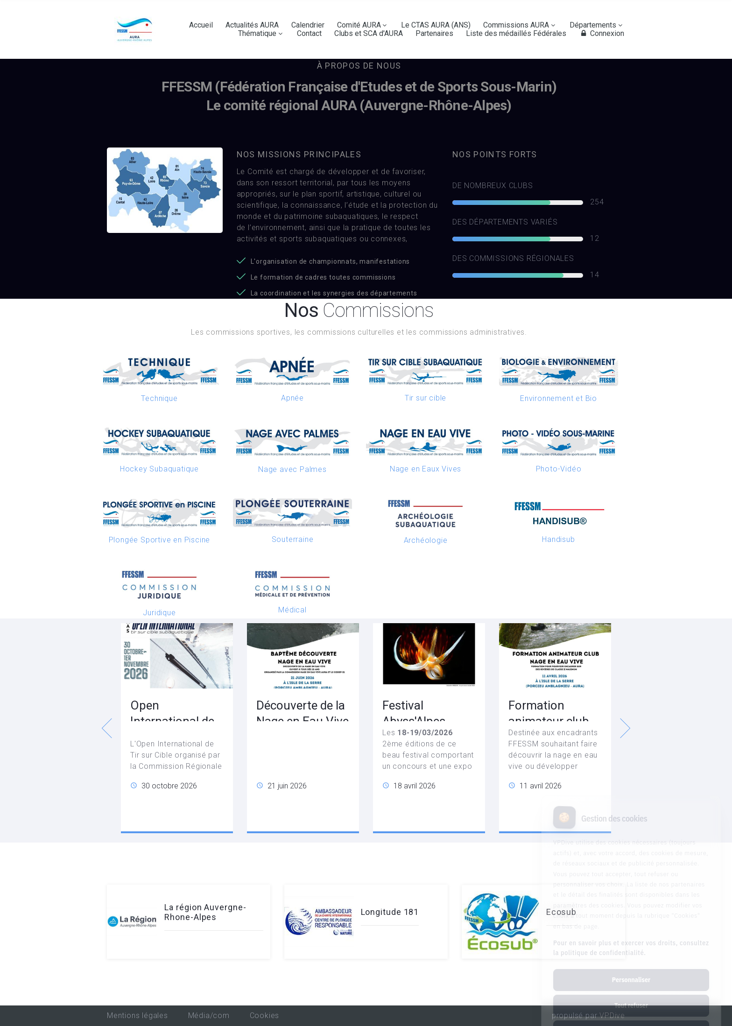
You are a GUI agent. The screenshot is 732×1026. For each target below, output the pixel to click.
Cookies (265, 1015)
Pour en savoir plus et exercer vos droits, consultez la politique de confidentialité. (631, 909)
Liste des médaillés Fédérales (516, 33)
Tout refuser (631, 966)
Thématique (257, 33)
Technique (159, 398)
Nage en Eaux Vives (425, 468)
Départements (593, 25)
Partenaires (434, 33)
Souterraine (293, 539)
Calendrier (307, 25)
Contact (309, 33)
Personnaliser (631, 940)
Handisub (558, 539)
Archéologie (426, 540)
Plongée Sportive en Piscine (160, 539)
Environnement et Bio (558, 398)
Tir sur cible (425, 398)
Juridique (159, 612)
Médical (292, 609)
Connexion (601, 33)
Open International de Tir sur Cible (172, 721)
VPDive (612, 1015)
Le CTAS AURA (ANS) (436, 25)
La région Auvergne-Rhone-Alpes (205, 912)
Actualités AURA (252, 25)
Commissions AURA (516, 25)
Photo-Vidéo (559, 468)
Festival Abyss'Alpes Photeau (413, 721)
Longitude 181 (390, 912)
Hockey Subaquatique (159, 468)
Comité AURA (359, 25)
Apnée (292, 398)
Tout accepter (631, 992)
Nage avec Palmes (292, 469)
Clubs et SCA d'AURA (368, 33)
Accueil (201, 25)
